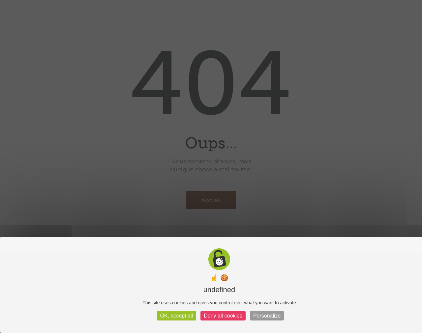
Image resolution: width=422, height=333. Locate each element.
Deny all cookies (223, 316)
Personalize (267, 316)
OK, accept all (176, 316)
